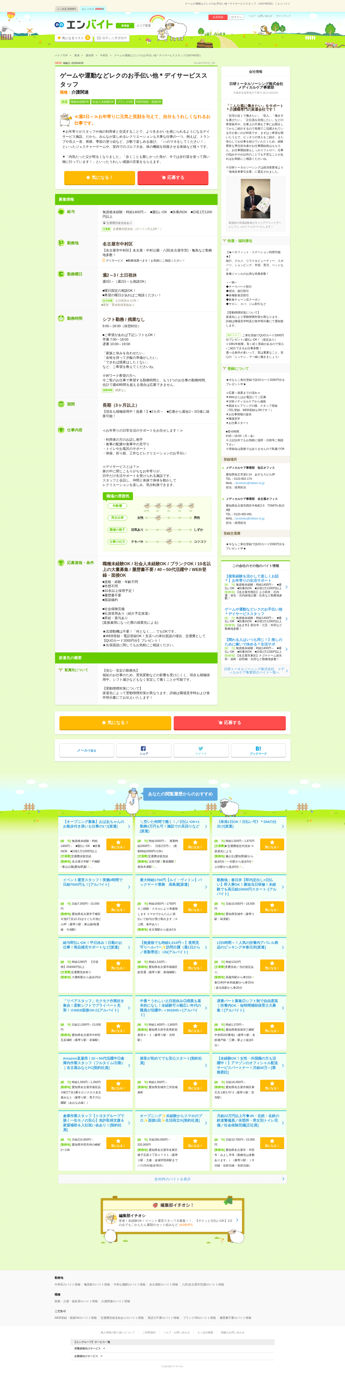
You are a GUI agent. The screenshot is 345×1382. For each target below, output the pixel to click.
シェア (144, 753)
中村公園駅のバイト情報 (129, 1284)
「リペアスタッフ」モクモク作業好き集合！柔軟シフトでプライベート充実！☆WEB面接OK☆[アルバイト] (93, 1005)
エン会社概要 (205, 1332)
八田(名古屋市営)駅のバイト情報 (203, 1284)
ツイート (201, 753)
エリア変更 (144, 25)
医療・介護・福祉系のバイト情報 (76, 1301)
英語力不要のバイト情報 (163, 1317)
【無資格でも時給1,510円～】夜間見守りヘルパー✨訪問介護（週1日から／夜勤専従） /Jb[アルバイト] (170, 947)
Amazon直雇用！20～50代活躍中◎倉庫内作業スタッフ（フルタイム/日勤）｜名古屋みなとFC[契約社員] (94, 1063)
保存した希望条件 (114, 38)
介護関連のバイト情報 (115, 1301)
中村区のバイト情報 (67, 1284)
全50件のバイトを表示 (172, 1179)
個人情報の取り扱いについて (118, 1332)
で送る (86, 750)
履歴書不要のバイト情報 (235, 1317)
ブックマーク (258, 753)
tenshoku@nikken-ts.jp (250, 483)
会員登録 (218, 17)
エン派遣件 (66, 9)
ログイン (236, 17)
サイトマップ (283, 16)
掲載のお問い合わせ (233, 1332)
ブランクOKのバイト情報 (199, 1317)
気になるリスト (76, 37)
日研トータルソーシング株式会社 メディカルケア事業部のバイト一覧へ (254, 670)
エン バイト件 (93, 9)
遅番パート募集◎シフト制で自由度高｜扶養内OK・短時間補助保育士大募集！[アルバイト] (247, 1005)
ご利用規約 (149, 1332)
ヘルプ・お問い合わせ (260, 16)
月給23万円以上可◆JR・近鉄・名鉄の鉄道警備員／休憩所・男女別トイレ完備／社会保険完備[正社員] (248, 1120)
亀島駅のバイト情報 (97, 1284)
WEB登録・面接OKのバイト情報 (76, 1317)
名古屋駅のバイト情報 (163, 1284)
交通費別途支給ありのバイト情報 (122, 1317)
